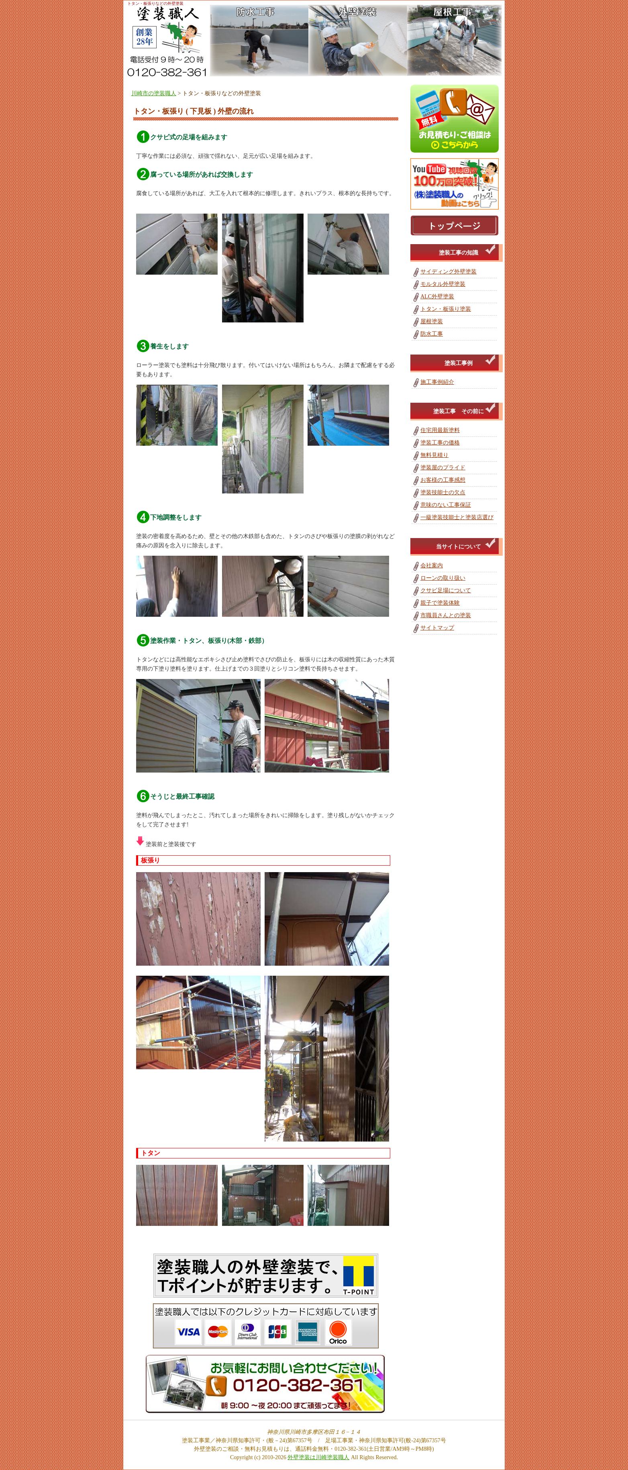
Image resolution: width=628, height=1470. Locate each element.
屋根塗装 (431, 321)
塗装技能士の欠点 (442, 492)
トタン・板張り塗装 (445, 309)
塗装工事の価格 (440, 443)
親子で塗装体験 (440, 603)
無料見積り (434, 455)
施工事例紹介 (437, 382)
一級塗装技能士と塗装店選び (456, 517)
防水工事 (431, 334)
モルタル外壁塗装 (442, 284)
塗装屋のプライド (442, 468)
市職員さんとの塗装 (445, 615)
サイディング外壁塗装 (448, 272)
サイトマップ (437, 628)
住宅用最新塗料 (440, 430)
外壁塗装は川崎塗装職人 (318, 1457)
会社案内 (431, 566)
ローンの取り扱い (442, 578)
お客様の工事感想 (442, 480)
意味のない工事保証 (445, 505)
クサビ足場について (445, 590)
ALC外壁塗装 (437, 297)
